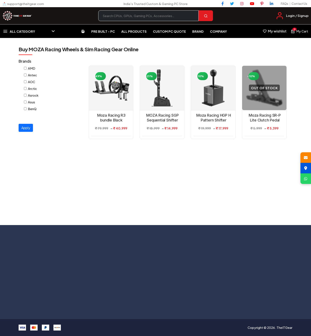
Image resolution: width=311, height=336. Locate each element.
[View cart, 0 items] (299, 31)
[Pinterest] (262, 3)
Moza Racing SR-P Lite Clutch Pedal (265, 117)
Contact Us (299, 3)
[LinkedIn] (271, 3)
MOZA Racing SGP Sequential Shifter (162, 117)
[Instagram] (242, 3)
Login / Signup (297, 15)
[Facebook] (222, 3)
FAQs (284, 3)
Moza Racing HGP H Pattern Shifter (213, 117)
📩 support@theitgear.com (23, 3)
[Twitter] (232, 3)
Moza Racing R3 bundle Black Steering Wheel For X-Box (111, 118)
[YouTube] (252, 3)
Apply (25, 127)
